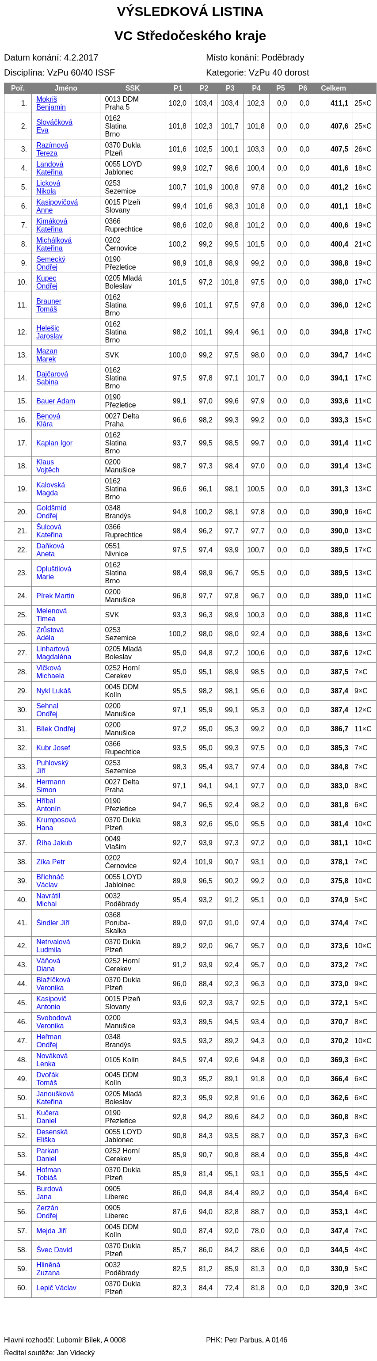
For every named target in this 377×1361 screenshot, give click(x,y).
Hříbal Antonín (48, 805)
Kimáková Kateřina (51, 225)
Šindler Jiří (53, 923)
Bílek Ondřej (55, 729)
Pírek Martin (55, 596)
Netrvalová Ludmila (53, 946)
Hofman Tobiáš (48, 1174)
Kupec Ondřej (46, 282)
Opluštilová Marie (53, 573)
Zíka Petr (50, 862)
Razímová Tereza (52, 149)
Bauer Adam (55, 401)
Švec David (54, 1250)
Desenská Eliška (52, 1136)
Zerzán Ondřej (47, 1212)
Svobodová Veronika (54, 1022)
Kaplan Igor (54, 443)
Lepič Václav (56, 1288)
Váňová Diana (48, 965)
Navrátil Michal (48, 900)
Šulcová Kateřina (49, 531)
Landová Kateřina (49, 168)
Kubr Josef (53, 748)
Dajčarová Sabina (52, 378)
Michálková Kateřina (54, 244)
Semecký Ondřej (50, 263)
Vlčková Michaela (50, 672)
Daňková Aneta (50, 550)
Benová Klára (48, 420)
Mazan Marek (46, 355)
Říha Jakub (54, 843)
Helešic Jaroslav (49, 332)
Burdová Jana (49, 1193)
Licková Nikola (48, 187)
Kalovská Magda (50, 489)
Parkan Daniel (47, 1155)
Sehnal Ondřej (47, 710)
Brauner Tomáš (48, 305)
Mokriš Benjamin (51, 103)
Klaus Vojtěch (47, 466)
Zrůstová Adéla (50, 634)
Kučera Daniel (47, 1117)
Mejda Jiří (51, 1231)
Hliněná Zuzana (48, 1269)
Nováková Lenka (52, 1060)
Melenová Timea (51, 615)
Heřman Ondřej (48, 1041)
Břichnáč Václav (50, 881)
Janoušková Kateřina (55, 1098)
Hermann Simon (50, 786)
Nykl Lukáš (53, 691)
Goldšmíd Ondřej (51, 512)
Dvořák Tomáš (47, 1079)
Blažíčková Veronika (53, 984)
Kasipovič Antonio (51, 1003)
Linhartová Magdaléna (53, 653)
